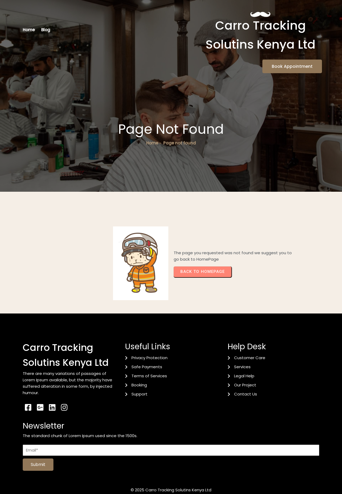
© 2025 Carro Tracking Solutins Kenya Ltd (171, 480)
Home (152, 154)
